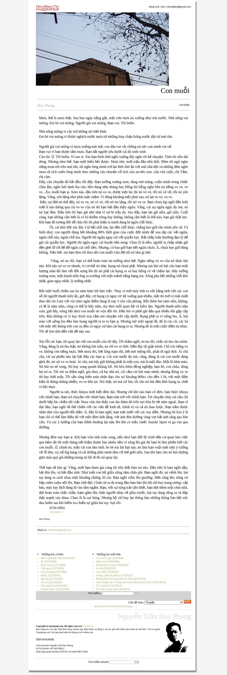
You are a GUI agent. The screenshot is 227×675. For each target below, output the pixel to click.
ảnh (163, 6)
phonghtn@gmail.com (179, 6)
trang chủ (154, 6)
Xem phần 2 (56, 512)
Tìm (137, 593)
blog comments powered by (113, 606)
